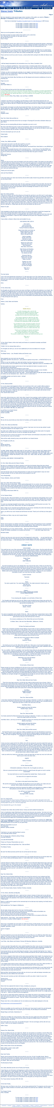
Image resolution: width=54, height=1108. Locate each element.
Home (2, 7)
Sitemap (32, 1105)
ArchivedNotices (17, 8)
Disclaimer (19, 1105)
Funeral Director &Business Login (47, 8)
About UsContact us (27, 8)
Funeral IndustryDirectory (9, 8)
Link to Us (50, 1105)
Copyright (9, 1105)
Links (40, 7)
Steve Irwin (7, 11)
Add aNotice (22, 8)
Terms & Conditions (25, 1105)
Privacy (14, 1105)
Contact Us (37, 1105)
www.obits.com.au (19, 1106)
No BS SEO (4, 1105)
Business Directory (44, 1105)
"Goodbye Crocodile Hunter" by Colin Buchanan (29, 21)
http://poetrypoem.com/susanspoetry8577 (11, 1003)
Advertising (34, 7)
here (22, 18)
